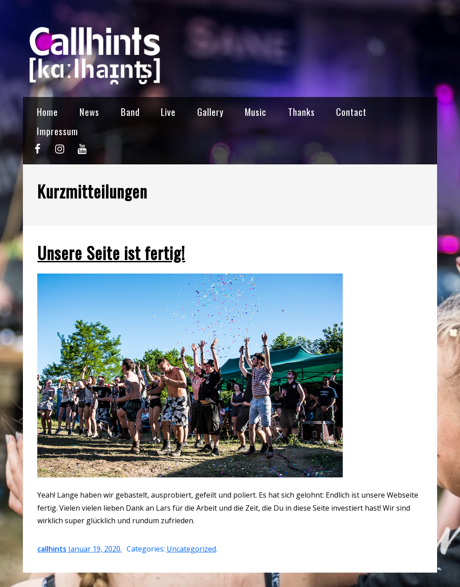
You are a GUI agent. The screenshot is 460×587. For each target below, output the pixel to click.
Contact (351, 112)
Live (168, 112)
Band (130, 112)
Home (47, 112)
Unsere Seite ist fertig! (111, 252)
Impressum (57, 131)
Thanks (301, 112)
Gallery (210, 112)
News (89, 112)
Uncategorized (191, 549)
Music (255, 112)
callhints (51, 549)
